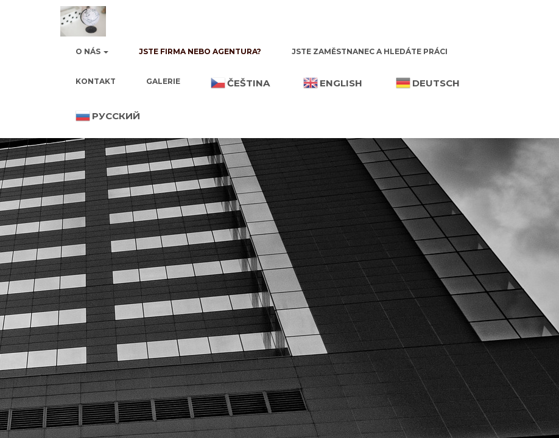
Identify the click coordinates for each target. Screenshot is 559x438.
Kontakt (96, 81)
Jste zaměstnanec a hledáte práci (370, 51)
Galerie (163, 81)
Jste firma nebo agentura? (200, 51)
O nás (92, 51)
